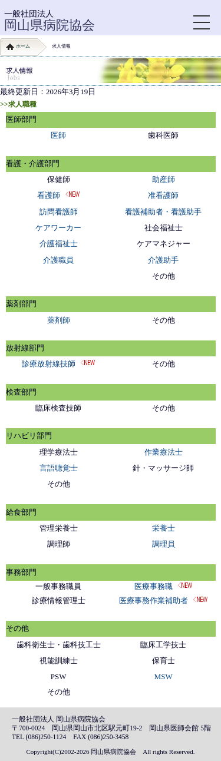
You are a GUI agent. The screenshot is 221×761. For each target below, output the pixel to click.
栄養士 (163, 528)
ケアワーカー (58, 227)
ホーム (23, 46)
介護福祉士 (58, 243)
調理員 (163, 544)
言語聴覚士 (58, 468)
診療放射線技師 (48, 363)
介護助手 (163, 260)
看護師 (48, 195)
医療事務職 (153, 586)
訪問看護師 (58, 211)
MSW (163, 676)
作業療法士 (163, 452)
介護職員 (58, 260)
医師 (58, 135)
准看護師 (163, 195)
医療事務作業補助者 (153, 600)
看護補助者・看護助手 (163, 211)
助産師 (163, 179)
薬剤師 (58, 320)
